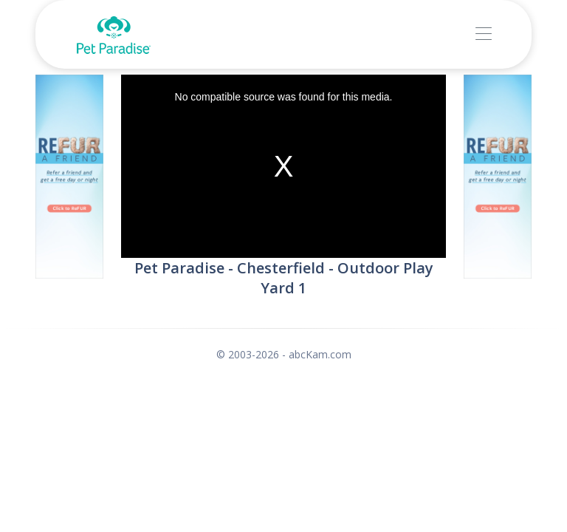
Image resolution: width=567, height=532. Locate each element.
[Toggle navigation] (483, 34)
